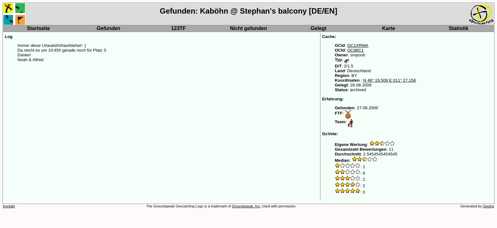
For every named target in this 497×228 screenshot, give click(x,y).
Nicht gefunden (248, 28)
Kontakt (9, 206)
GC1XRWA (357, 45)
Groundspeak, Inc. (246, 206)
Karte (388, 28)
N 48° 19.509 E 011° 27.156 (389, 80)
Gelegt (318, 28)
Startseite (38, 28)
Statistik (458, 28)
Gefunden (108, 28)
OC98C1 (355, 50)
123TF (178, 28)
